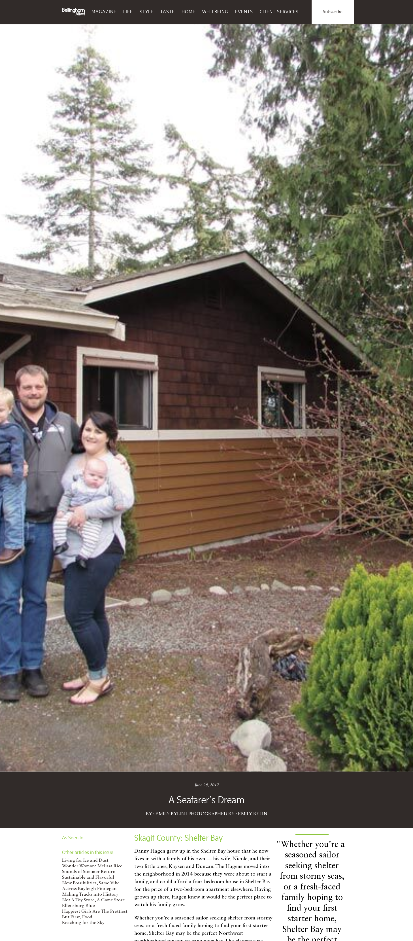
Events (244, 11)
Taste (167, 11)
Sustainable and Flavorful (88, 877)
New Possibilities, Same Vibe (91, 883)
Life (128, 11)
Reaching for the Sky (83, 923)
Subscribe (332, 12)
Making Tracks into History (90, 894)
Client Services (279, 11)
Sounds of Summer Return (89, 872)
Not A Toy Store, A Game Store (93, 900)
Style (147, 11)
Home (188, 11)
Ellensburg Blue (78, 906)
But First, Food (77, 917)
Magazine (103, 11)
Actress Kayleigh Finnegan (89, 889)
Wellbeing (215, 11)
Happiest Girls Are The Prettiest (94, 911)
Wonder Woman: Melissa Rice (92, 866)
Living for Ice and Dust (85, 860)
